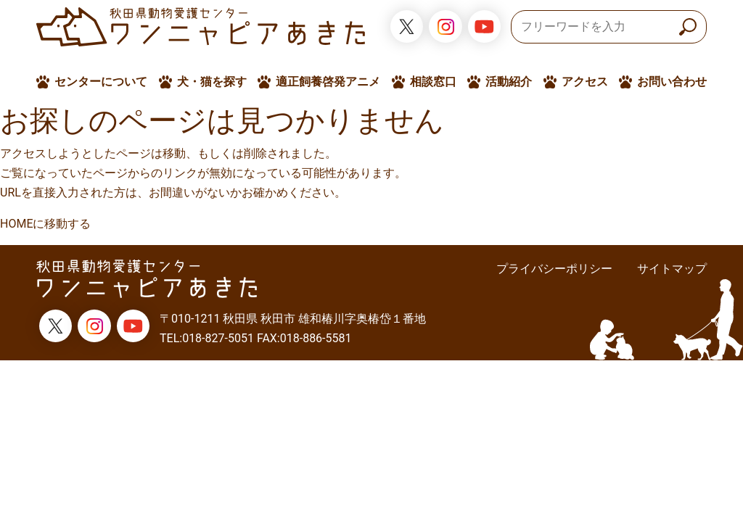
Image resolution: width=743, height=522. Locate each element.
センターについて (100, 81)
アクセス (585, 81)
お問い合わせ (672, 81)
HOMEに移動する (45, 224)
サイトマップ (672, 269)
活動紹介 (508, 81)
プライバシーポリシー (554, 269)
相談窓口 (433, 81)
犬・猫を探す (212, 81)
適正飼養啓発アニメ (328, 81)
